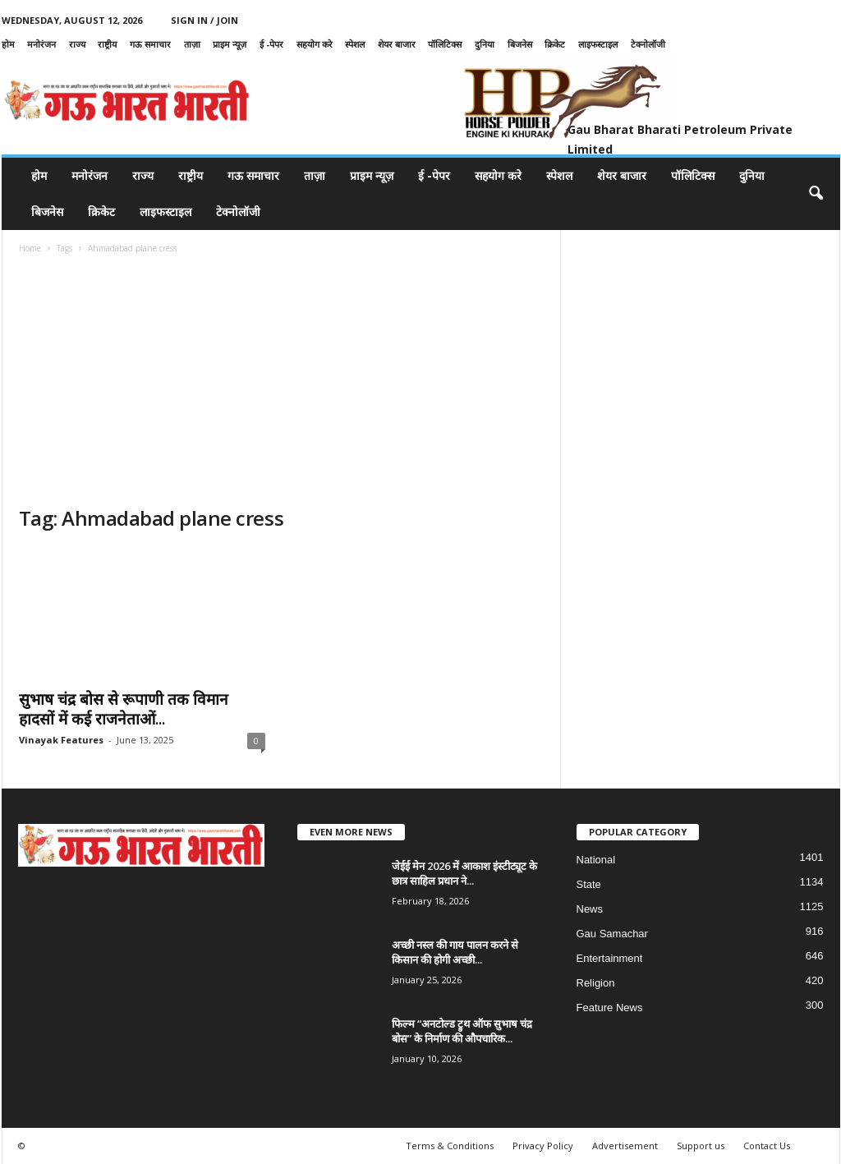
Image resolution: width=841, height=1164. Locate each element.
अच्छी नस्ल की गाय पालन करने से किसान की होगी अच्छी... (455, 952)
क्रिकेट (555, 44)
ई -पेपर (271, 44)
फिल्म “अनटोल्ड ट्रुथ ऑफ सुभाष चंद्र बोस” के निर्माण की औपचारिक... (462, 1031)
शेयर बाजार (397, 44)
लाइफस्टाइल (598, 44)
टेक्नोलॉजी (648, 44)
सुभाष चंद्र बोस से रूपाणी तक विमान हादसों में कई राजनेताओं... (123, 708)
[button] (815, 194)
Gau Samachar (612, 933)
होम (8, 44)
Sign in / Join (204, 20)
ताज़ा (192, 44)
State (589, 884)
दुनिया (484, 44)
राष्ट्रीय (107, 44)
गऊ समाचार (150, 44)
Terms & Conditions (450, 1145)
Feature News (610, 1007)
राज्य (77, 44)
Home (30, 248)
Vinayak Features (61, 740)
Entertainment (610, 958)
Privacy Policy (542, 1145)
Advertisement (625, 1145)
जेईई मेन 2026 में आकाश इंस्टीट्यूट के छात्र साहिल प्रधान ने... (464, 873)
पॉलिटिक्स (445, 44)
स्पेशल (355, 44)
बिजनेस (520, 44)
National (596, 859)
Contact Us (766, 1145)
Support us (700, 1145)
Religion (596, 983)
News (590, 909)
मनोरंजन (41, 44)
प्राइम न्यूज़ (229, 44)
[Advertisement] (282, 382)
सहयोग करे (314, 44)
